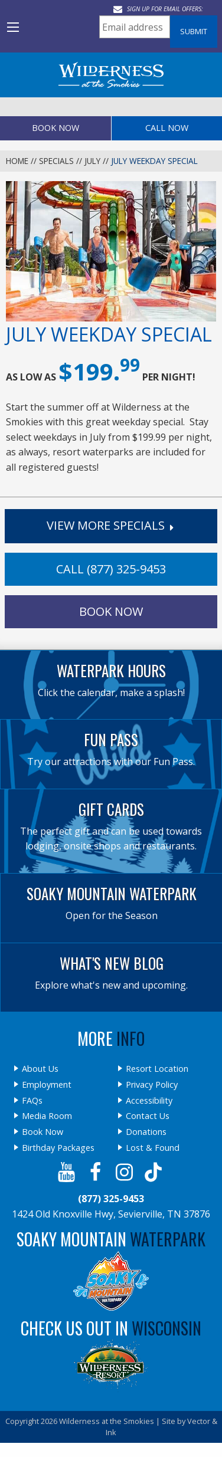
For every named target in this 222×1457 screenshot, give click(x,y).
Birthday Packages (58, 1148)
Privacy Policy (152, 1084)
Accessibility (149, 1100)
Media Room (47, 1116)
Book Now (55, 127)
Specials (56, 160)
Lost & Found (152, 1148)
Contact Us (147, 1116)
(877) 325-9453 (111, 1198)
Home (17, 160)
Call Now (166, 127)
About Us (40, 1069)
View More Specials (111, 525)
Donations (146, 1132)
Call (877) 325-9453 (111, 569)
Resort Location (157, 1069)
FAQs (32, 1100)
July (92, 160)
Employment (46, 1084)
